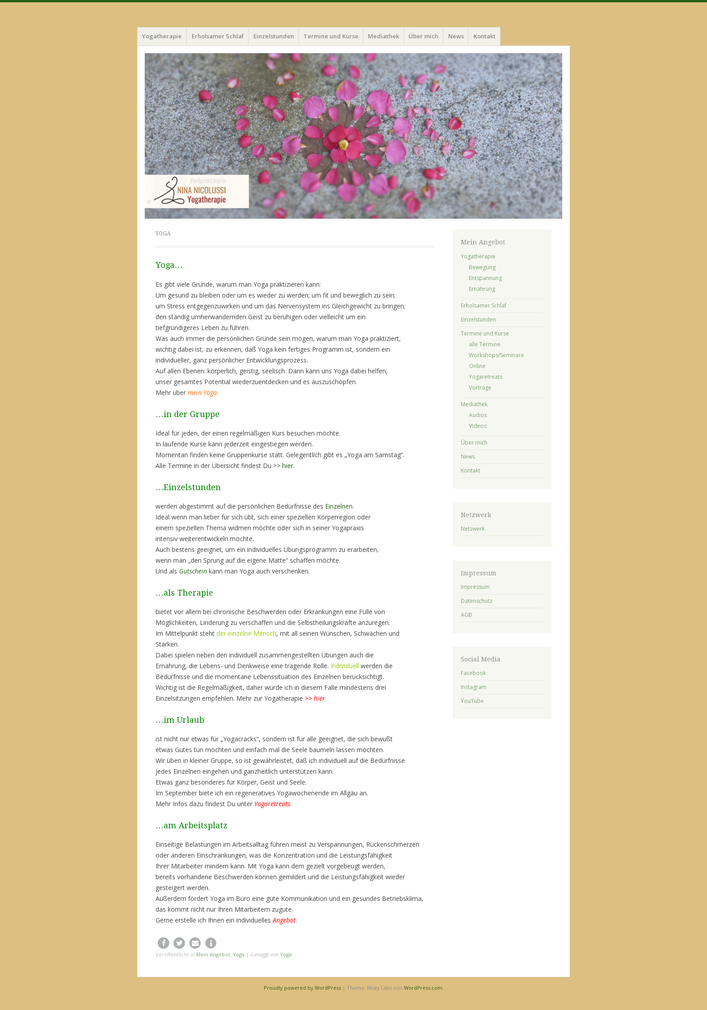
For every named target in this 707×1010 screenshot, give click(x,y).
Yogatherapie (162, 36)
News (456, 36)
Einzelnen (339, 506)
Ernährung (482, 289)
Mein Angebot (213, 954)
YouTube (472, 701)
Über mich (423, 36)
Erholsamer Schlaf (218, 36)
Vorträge (480, 387)
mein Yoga (202, 392)
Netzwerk (473, 529)
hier (287, 465)
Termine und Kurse (330, 36)
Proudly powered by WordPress (302, 987)
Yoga (238, 954)
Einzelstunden (273, 36)
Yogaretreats (485, 377)
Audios (478, 415)
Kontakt (484, 36)
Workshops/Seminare (496, 355)
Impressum (475, 587)
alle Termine (484, 344)
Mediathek (383, 36)
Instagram (474, 687)
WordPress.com (423, 987)
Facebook (473, 673)
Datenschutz (476, 601)
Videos (478, 426)
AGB (466, 615)
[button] (163, 943)
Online (477, 366)
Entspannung (485, 278)
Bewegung (482, 267)
